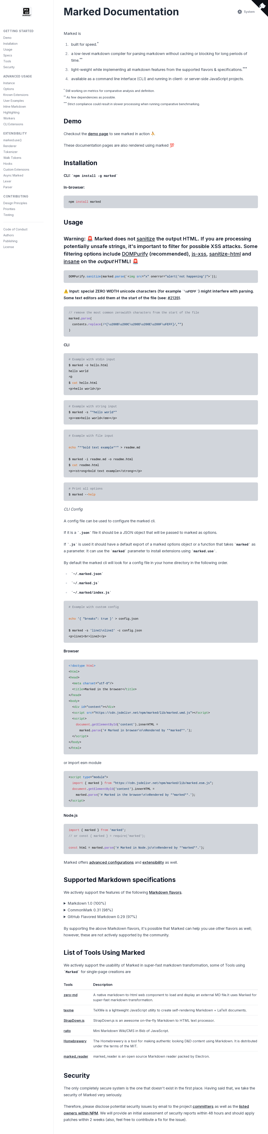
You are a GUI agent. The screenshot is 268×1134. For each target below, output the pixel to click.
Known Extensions (15, 95)
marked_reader (76, 1056)
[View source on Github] (259, 8)
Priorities (9, 209)
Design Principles (15, 203)
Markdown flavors (165, 892)
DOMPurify (135, 254)
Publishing (10, 241)
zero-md (70, 995)
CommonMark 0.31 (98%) (90, 910)
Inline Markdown (14, 106)
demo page (98, 134)
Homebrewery (75, 1041)
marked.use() (12, 140)
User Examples (13, 100)
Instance (9, 83)
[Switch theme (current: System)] (246, 12)
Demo (7, 37)
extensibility (153, 862)
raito (67, 1031)
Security (9, 67)
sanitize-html (225, 254)
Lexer (7, 181)
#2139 (173, 298)
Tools (7, 61)
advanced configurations (111, 862)
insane (72, 261)
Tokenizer (10, 152)
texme (69, 1010)
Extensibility (15, 133)
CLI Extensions (13, 124)
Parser (7, 187)
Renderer (10, 146)
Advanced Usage (17, 76)
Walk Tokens (12, 157)
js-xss (199, 254)
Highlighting (11, 112)
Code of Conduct (15, 229)
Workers (9, 118)
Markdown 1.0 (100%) (87, 903)
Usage (7, 49)
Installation (10, 43)
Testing (8, 215)
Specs (7, 55)
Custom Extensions (16, 169)
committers (203, 1106)
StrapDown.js (74, 1020)
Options (8, 89)
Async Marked (13, 175)
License (8, 247)
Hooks (7, 163)
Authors (8, 235)
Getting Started (18, 31)
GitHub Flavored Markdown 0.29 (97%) (102, 917)
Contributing (15, 196)
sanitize (146, 239)
